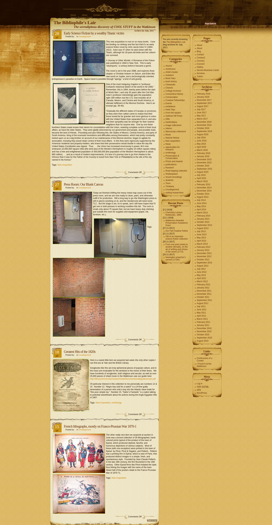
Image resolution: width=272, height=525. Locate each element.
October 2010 (203, 334)
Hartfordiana (171, 122)
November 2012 (204, 256)
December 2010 (204, 328)
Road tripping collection (176, 171)
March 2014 (202, 212)
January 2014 (203, 219)
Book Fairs (170, 78)
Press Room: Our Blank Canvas (83, 184)
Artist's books (171, 72)
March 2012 (202, 281)
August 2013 (202, 228)
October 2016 (203, 128)
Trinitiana (169, 186)
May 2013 (201, 237)
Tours (168, 183)
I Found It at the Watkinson (204, 365)
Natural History (172, 138)
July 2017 (201, 109)
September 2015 (204, 169)
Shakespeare (171, 174)
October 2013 (203, 222)
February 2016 (203, 153)
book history (171, 81)
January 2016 (203, 156)
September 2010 (204, 338)
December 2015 (204, 159)
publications (170, 164)
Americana (170, 69)
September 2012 (204, 262)
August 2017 (202, 106)
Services (110, 15)
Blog (186, 15)
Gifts (167, 119)
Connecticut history (174, 94)
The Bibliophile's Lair (75, 22)
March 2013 (202, 244)
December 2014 (204, 187)
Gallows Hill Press (173, 116)
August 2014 (202, 197)
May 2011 (201, 312)
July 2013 (201, 231)
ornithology (116, 402)
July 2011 (201, 306)
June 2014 (201, 203)
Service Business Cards (81, 17)
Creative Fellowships (175, 100)
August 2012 (202, 266)
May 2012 (201, 275)
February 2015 (203, 184)
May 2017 (201, 115)
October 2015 (203, 166)
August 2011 (202, 303)
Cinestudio (170, 84)
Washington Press (114, 259)
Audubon (169, 75)
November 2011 (204, 294)
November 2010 (204, 331)
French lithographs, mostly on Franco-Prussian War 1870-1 (100, 426)
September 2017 (204, 103)
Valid (203, 386)
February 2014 (203, 216)
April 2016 (201, 147)
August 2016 (202, 134)
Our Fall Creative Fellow (176, 231)
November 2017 (204, 100)
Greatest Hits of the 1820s (80, 352)
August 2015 (202, 172)
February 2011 (203, 322)
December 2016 (204, 122)
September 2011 (204, 300)
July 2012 (201, 269)
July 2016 (201, 137)
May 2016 (201, 144)
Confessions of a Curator (204, 359)
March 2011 (202, 319)
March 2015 (202, 181)
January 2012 (203, 287)
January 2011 (203, 325)
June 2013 (201, 234)
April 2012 (201, 278)
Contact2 (135, 15)
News (168, 144)
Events (168, 103)
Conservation (171, 97)
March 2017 (202, 119)
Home (73, 15)
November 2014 (204, 191)
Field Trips (170, 109)
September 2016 (204, 131)
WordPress (202, 393)
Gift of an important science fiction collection (176, 237)
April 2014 (201, 209)
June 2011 (201, 309)
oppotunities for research (172, 148)
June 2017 (201, 112)
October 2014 (203, 194)
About (84, 15)
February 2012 (203, 284)
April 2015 (201, 178)
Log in (199, 383)
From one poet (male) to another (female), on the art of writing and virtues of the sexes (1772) (176, 248)
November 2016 (204, 125)
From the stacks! (173, 113)
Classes (169, 88)
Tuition (161, 15)
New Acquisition (64, 165)
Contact (96, 15)
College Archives (173, 91)
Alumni (168, 66)
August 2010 (202, 341)
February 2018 (203, 94)
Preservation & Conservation (172, 157)
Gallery (149, 15)
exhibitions (170, 106)
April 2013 (201, 241)
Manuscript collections (175, 131)
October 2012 (203, 259)
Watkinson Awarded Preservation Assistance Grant (176, 223)
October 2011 (203, 297)
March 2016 (202, 150)
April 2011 (201, 316)
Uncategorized (85, 36)
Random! (169, 167)
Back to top (152, 520)
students (169, 180)
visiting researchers (174, 192)
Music (168, 134)
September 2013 (204, 225)
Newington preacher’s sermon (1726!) (175, 258)
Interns (168, 128)
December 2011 (204, 291)
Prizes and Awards (174, 161)
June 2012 (201, 272)
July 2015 (201, 175)
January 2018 (203, 97)
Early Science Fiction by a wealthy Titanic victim (94, 33)
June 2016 (201, 141)
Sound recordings (173, 177)
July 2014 (201, 200)
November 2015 (204, 162)
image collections (173, 125)
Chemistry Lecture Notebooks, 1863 (173, 213)
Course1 (174, 15)
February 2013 (203, 247)
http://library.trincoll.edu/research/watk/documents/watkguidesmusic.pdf (123, 379)
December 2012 (204, 253)
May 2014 (201, 206)
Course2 (198, 15)
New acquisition (172, 141)
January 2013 (203, 250)
